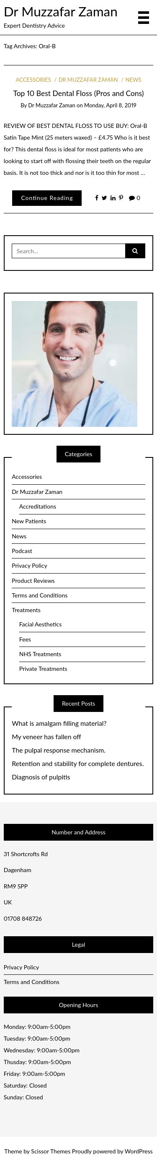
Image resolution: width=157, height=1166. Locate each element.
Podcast (22, 550)
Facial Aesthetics (40, 624)
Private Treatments (43, 668)
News (134, 79)
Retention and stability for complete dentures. (78, 763)
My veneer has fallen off (46, 736)
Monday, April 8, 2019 (110, 105)
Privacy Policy (29, 565)
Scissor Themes (50, 1151)
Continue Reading (47, 197)
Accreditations (37, 506)
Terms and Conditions (39, 595)
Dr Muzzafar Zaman (61, 11)
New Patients (29, 521)
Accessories (33, 79)
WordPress (139, 1151)
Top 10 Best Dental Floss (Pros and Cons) (78, 93)
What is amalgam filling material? (59, 723)
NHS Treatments (40, 653)
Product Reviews (33, 580)
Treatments (26, 609)
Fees (25, 639)
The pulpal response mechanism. (59, 750)
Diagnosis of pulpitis (41, 777)
